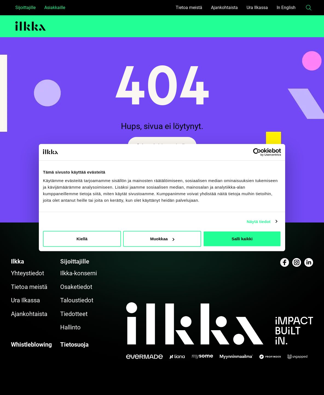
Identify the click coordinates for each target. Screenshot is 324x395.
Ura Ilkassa (257, 7)
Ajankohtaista (224, 7)
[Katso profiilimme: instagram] (296, 262)
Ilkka (17, 261)
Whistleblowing (31, 344)
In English (286, 7)
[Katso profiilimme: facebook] (284, 262)
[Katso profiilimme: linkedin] (308, 262)
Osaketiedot (76, 286)
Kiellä (81, 238)
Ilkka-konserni (78, 273)
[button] (308, 7)
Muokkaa (162, 238)
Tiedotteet (74, 314)
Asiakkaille (54, 7)
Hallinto (70, 327)
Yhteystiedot (27, 273)
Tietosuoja (74, 344)
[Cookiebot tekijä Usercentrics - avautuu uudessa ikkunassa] (257, 152)
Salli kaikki (242, 238)
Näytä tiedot (259, 221)
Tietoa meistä (189, 7)
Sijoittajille (25, 7)
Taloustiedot (76, 300)
